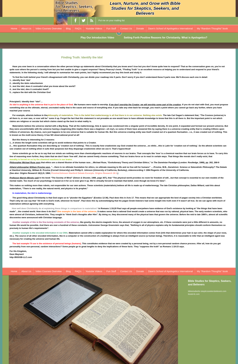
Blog (68, 28)
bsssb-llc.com (194, 294)
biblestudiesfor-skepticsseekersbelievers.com (207, 291)
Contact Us (126, 28)
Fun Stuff (111, 28)
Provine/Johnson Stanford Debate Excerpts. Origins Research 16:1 (84, 173)
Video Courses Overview (49, 28)
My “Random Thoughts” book (212, 28)
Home (14, 28)
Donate (140, 28)
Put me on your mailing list (111, 20)
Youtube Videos (93, 28)
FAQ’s (78, 28)
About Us (26, 28)
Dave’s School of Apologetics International (170, 28)
